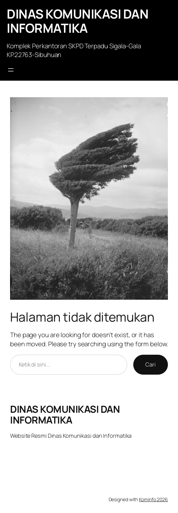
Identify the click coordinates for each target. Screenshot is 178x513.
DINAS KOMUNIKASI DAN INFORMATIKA (77, 20)
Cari (150, 364)
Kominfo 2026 (153, 499)
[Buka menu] (11, 70)
